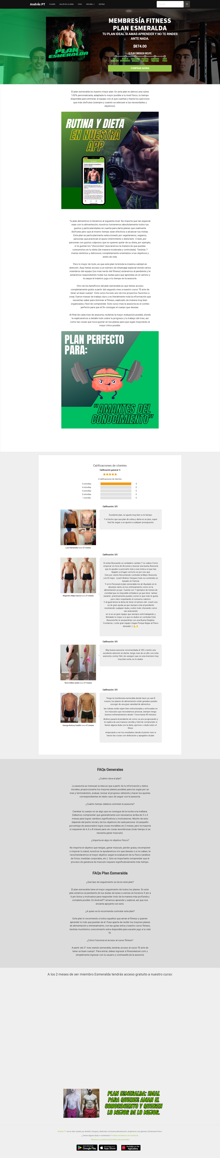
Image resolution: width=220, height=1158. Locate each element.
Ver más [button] (90, 4)
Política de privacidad (120, 1139)
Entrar (102, 4)
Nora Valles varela (72, 683)
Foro (80, 4)
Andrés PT (37, 4)
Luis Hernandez (72, 548)
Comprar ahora (140, 68)
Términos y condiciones (100, 1139)
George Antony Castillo (72, 725)
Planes (52, 4)
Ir (187, 4)
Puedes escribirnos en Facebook (124, 1135)
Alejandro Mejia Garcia (72, 596)
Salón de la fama (66, 4)
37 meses (87, 548)
